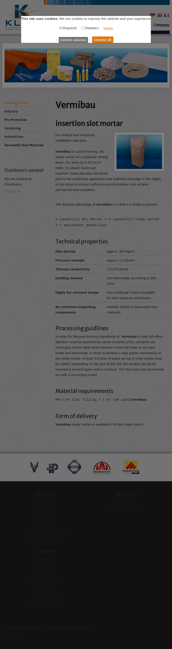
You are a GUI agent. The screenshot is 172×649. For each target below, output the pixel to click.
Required (67, 28)
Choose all (102, 40)
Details (108, 28)
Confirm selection (73, 40)
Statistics (90, 28)
